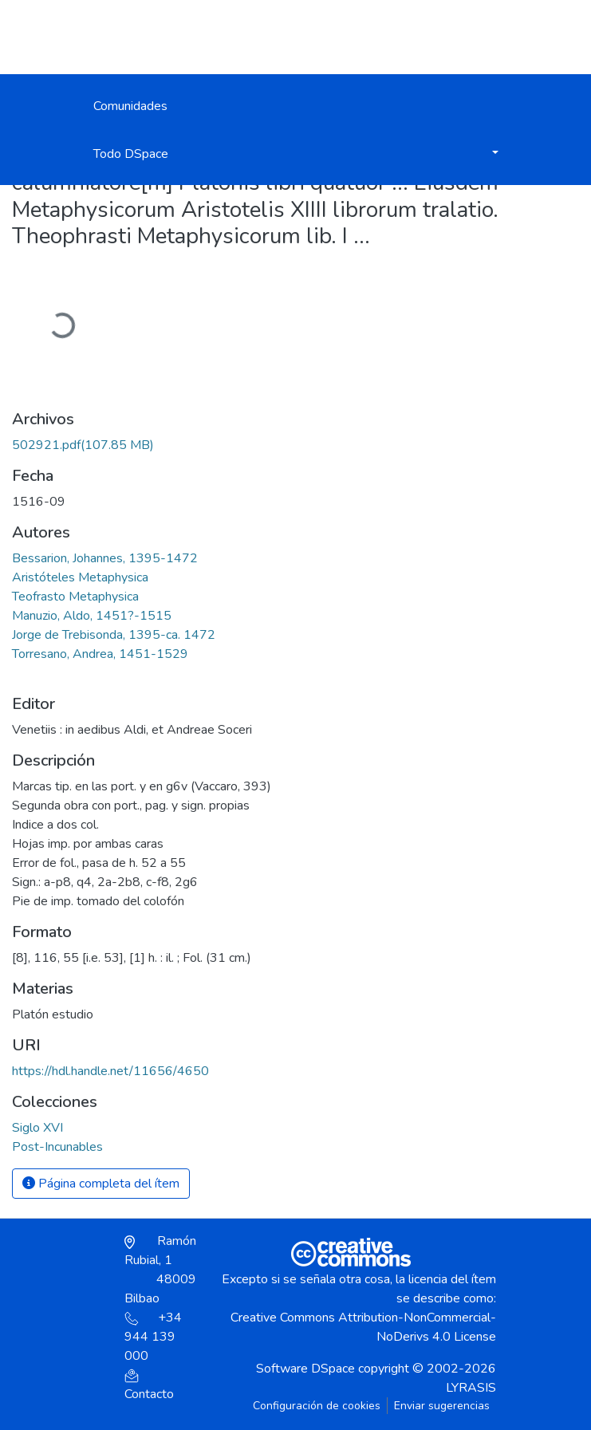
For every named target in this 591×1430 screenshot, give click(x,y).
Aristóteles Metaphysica (80, 577)
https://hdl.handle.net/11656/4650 (110, 1071)
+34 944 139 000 (153, 1337)
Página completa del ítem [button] (100, 1183)
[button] (361, 44)
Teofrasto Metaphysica (75, 596)
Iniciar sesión (412, 36)
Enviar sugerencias (442, 1405)
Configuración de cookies (316, 1405)
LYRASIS (471, 1388)
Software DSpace (305, 1368)
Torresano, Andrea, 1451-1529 (100, 654)
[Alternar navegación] (489, 37)
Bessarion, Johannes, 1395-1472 (105, 558)
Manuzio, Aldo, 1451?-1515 (91, 615)
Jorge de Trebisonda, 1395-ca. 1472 (113, 635)
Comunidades (130, 106)
